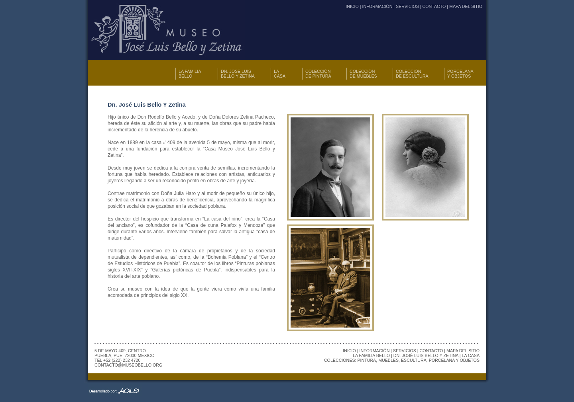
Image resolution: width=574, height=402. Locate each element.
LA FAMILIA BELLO (190, 73)
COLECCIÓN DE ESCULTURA (412, 73)
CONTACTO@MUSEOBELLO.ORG (128, 365)
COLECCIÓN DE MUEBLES (363, 73)
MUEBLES (388, 360)
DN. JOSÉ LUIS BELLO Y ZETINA (238, 73)
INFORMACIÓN (377, 6)
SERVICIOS (407, 6)
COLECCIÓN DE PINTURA (318, 73)
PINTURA (366, 360)
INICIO (352, 6)
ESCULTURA (414, 360)
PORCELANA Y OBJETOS (460, 73)
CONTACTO (434, 6)
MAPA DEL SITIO (465, 6)
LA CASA (279, 73)
